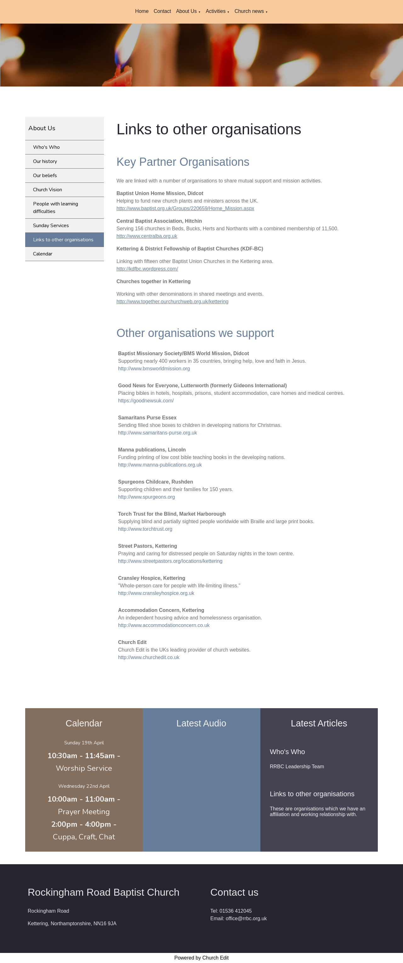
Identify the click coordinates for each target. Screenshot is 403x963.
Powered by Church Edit (201, 957)
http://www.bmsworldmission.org (154, 368)
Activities (215, 11)
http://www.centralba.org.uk (146, 236)
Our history (45, 161)
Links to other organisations (63, 239)
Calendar (42, 253)
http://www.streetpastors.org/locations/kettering (170, 561)
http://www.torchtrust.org (145, 529)
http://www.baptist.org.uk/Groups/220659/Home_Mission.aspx (185, 208)
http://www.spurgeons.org (146, 497)
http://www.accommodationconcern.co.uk (164, 625)
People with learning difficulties (55, 207)
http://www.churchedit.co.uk (148, 657)
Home (142, 11)
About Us (186, 11)
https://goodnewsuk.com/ (146, 400)
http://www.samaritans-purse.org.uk (157, 432)
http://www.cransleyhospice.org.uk (156, 593)
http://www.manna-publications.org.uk (160, 465)
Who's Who (46, 147)
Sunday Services (51, 225)
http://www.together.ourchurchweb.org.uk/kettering (172, 301)
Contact (162, 11)
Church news (250, 11)
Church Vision (47, 189)
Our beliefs (45, 175)
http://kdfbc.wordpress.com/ (147, 269)
